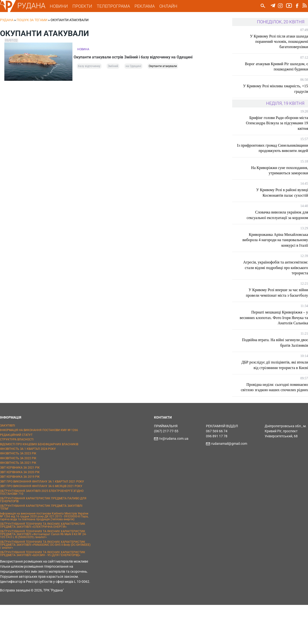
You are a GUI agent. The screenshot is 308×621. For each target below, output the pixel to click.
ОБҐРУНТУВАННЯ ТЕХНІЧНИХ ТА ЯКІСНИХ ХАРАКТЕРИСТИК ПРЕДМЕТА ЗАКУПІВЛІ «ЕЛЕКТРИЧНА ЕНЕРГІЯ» (42, 541)
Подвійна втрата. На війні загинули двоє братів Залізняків (279, 348)
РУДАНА (35, 5)
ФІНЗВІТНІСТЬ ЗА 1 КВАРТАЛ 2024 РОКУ (28, 465)
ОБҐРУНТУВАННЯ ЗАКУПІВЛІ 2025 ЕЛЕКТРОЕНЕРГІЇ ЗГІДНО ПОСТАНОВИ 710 (41, 508)
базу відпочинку (89, 67)
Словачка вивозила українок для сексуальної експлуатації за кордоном (277, 220)
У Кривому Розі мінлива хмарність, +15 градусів (275, 88)
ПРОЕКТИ (86, 6)
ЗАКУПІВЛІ (7, 441)
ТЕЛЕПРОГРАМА (116, 6)
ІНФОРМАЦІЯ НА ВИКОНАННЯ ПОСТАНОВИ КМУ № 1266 (39, 446)
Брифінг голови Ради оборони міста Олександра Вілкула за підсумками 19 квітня (277, 123)
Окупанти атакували (163, 67)
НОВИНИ (62, 6)
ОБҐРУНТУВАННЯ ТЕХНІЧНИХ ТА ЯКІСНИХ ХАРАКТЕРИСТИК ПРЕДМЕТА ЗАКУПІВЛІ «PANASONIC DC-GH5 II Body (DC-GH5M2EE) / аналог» (45, 560)
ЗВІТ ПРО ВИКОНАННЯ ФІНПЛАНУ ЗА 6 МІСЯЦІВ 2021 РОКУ (41, 502)
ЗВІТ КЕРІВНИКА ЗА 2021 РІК (20, 483)
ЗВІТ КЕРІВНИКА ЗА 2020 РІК (20, 488)
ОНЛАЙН (172, 6)
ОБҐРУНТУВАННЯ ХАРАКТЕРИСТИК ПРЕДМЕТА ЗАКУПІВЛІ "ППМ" (41, 523)
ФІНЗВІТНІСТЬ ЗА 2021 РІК (18, 479)
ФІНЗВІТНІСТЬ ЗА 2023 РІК (18, 469)
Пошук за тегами (32, 20)
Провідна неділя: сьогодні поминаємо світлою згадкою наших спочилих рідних (277, 400)
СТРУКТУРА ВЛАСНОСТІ (16, 455)
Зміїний (113, 67)
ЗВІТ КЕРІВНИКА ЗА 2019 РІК (20, 493)
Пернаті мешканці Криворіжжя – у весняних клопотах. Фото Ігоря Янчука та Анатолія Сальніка (276, 323)
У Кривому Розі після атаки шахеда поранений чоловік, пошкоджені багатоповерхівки (279, 41)
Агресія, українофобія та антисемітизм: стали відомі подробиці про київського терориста (275, 273)
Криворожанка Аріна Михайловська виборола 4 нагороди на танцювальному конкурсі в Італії (278, 245)
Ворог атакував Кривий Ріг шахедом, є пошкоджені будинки (276, 66)
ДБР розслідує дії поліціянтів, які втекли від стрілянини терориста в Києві (280, 373)
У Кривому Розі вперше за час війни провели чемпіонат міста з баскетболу (277, 298)
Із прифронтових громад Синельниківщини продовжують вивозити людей (281, 150)
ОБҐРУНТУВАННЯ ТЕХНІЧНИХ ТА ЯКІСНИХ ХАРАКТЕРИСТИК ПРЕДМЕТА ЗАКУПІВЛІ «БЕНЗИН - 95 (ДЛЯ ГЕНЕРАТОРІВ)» (42, 570)
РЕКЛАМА (148, 6)
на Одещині (133, 67)
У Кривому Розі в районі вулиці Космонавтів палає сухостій (282, 198)
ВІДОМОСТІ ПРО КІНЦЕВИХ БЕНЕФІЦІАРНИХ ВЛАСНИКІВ (39, 460)
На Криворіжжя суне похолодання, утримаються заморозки (279, 175)
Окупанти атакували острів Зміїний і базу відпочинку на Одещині (136, 56)
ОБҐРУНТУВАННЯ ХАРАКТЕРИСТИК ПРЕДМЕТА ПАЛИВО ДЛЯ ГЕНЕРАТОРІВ (43, 516)
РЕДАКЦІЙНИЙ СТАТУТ (16, 451)
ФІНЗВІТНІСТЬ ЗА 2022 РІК (18, 474)
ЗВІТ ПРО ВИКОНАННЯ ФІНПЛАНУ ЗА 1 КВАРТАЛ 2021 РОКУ (42, 497)
